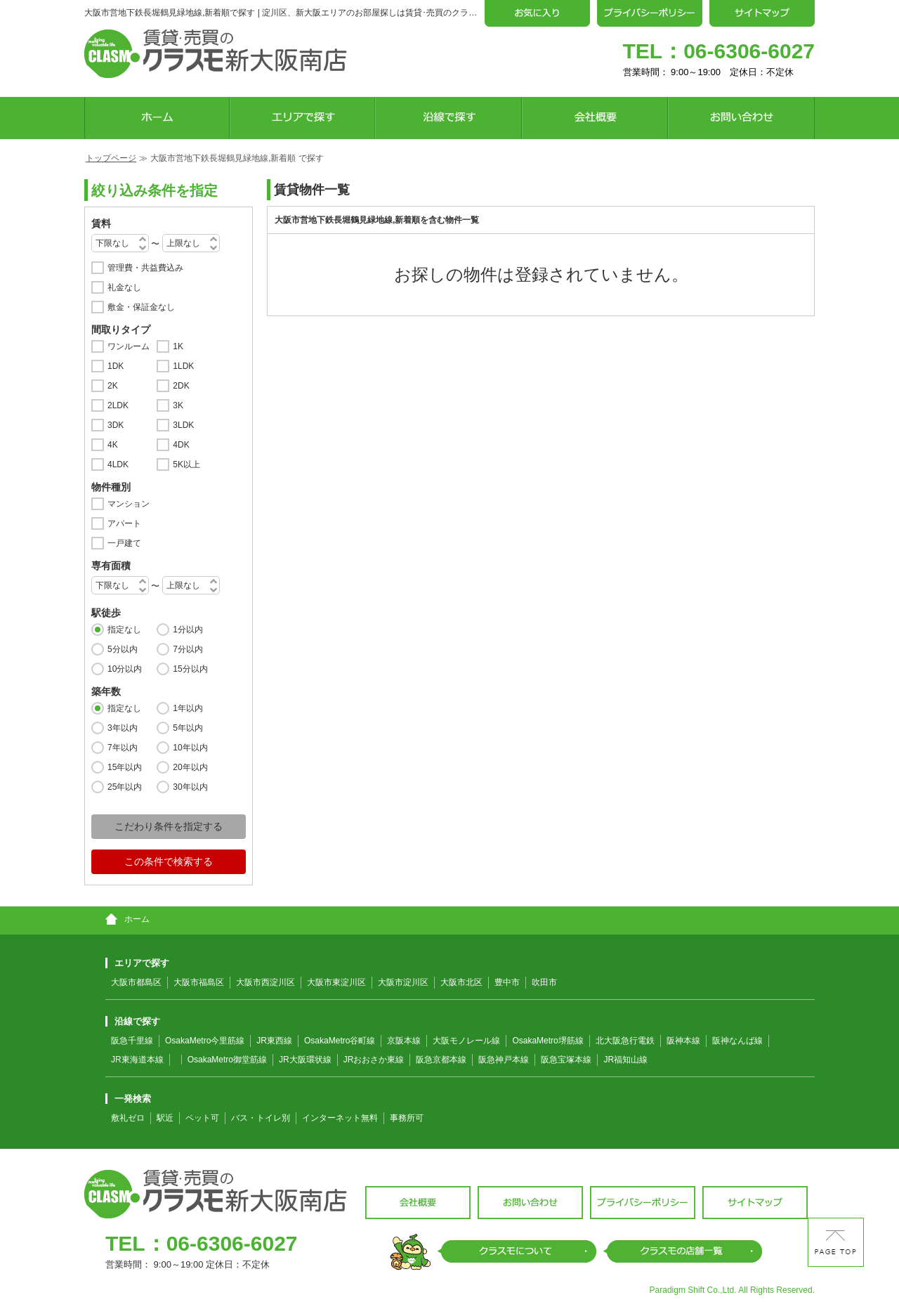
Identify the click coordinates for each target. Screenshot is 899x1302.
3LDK (183, 425)
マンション (128, 504)
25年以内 (124, 787)
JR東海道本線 (137, 1060)
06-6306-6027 (749, 51)
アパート (124, 523)
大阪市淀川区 (403, 982)
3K (178, 405)
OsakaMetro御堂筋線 (227, 1060)
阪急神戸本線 (503, 1060)
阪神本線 (683, 1041)
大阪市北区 (461, 982)
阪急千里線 (132, 1041)
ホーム (127, 919)
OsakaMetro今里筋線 (204, 1041)
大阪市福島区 (198, 982)
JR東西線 (274, 1041)
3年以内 (122, 728)
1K (178, 346)
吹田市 (544, 982)
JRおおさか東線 (374, 1060)
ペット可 (202, 1118)
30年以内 (190, 787)
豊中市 (507, 982)
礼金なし (124, 287)
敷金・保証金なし (141, 307)
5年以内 (188, 728)
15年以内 (124, 767)
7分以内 (188, 649)
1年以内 (188, 708)
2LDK (118, 405)
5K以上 (186, 464)
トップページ (111, 158)
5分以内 (122, 649)
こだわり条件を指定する (168, 826)
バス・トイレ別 (260, 1118)
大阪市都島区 (136, 982)
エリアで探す (137, 963)
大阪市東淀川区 (336, 982)
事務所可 (407, 1118)
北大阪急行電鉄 (625, 1041)
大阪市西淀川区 (265, 982)
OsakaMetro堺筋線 (547, 1041)
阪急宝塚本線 (566, 1060)
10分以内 (124, 669)
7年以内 (122, 748)
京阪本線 (404, 1041)
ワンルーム (128, 346)
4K (112, 445)
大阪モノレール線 (466, 1041)
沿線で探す (132, 1021)
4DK (181, 445)
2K (112, 386)
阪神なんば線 (737, 1041)
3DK (115, 425)
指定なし (124, 629)
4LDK (118, 464)
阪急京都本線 (441, 1060)
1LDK (183, 366)
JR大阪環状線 (305, 1060)
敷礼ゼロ (128, 1118)
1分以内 (188, 629)
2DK (181, 386)
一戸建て (124, 543)
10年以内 (190, 748)
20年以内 (190, 767)
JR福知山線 (625, 1060)
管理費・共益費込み (145, 268)
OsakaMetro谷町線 (339, 1041)
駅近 (165, 1118)
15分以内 (190, 669)
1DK (115, 366)
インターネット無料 (340, 1118)
